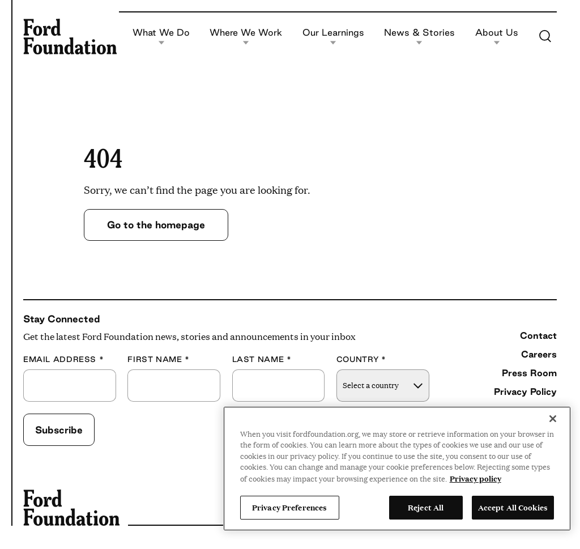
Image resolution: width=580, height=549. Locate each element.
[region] (397, 468)
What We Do (161, 36)
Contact (538, 335)
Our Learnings (333, 36)
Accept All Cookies (513, 507)
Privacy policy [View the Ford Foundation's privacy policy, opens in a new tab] (475, 478)
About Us (496, 36)
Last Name (262, 359)
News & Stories (419, 36)
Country (361, 359)
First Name (158, 359)
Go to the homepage (156, 224)
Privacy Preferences (289, 507)
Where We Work (246, 36)
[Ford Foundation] (70, 36)
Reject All (425, 507)
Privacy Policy (525, 391)
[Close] (552, 418)
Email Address (63, 359)
